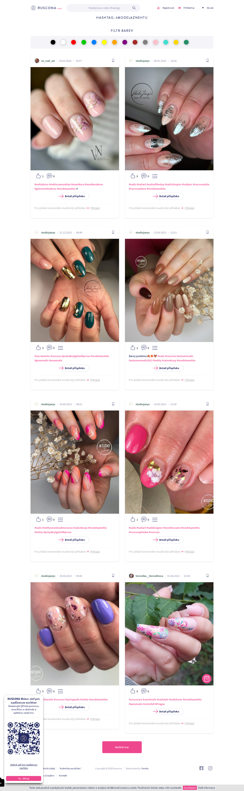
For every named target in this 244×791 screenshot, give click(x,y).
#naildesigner (154, 528)
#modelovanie (171, 528)
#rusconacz (135, 699)
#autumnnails (185, 356)
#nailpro (187, 184)
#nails (132, 184)
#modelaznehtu (66, 188)
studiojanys (143, 61)
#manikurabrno (94, 184)
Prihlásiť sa (188, 7)
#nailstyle (163, 699)
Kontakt (63, 775)
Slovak (210, 7)
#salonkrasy (169, 360)
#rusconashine (137, 188)
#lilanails (47, 699)
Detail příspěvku (72, 196)
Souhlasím (190, 787)
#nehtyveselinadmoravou (57, 528)
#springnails (72, 699)
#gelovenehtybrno (45, 188)
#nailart (141, 184)
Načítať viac (122, 747)
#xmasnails (55, 360)
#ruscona (55, 356)
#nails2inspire (173, 184)
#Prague (160, 704)
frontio (145, 768)
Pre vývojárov (47, 775)
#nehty (157, 360)
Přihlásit (95, 208)
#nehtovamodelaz (60, 184)
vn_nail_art (48, 61)
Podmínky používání (70, 768)
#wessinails (135, 704)
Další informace (206, 787)
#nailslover (175, 699)
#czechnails (149, 699)
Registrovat (168, 7)
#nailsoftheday (155, 184)
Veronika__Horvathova (149, 576)
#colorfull (149, 704)
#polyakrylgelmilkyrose (76, 356)
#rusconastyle (201, 184)
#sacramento (42, 356)
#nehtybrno (41, 184)
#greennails (41, 360)
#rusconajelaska (138, 532)
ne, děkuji (23, 778)
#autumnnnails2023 (141, 360)
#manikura (77, 184)
